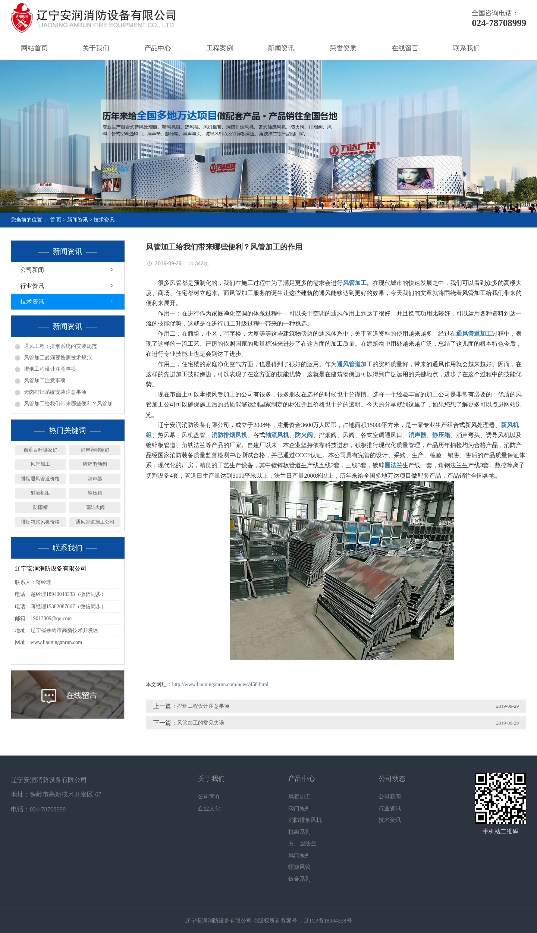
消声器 (95, 478)
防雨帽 (40, 507)
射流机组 (40, 493)
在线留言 (405, 48)
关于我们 (95, 48)
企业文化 (209, 808)
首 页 (56, 220)
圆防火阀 (95, 507)
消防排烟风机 (305, 820)
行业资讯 (32, 286)
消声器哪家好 (95, 450)
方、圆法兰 (302, 843)
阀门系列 (299, 808)
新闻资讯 (281, 48)
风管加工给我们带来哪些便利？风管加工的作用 (72, 403)
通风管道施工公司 (95, 522)
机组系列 (299, 832)
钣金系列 (299, 879)
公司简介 (209, 797)
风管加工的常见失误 (200, 723)
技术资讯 (104, 220)
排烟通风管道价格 (40, 478)
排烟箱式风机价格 (40, 522)
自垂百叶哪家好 (40, 450)
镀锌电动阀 (95, 464)
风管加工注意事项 (45, 380)
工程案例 (219, 48)
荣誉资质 (343, 48)
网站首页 (34, 48)
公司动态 (392, 778)
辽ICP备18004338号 (327, 921)
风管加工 (40, 464)
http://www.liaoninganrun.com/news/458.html (220, 684)
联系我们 (466, 48)
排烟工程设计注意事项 (50, 369)
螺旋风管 (299, 867)
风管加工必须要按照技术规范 (58, 358)
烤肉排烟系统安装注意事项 (55, 392)
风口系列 (299, 855)
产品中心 (157, 48)
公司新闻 (32, 270)
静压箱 (95, 493)
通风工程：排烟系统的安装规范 (60, 346)
